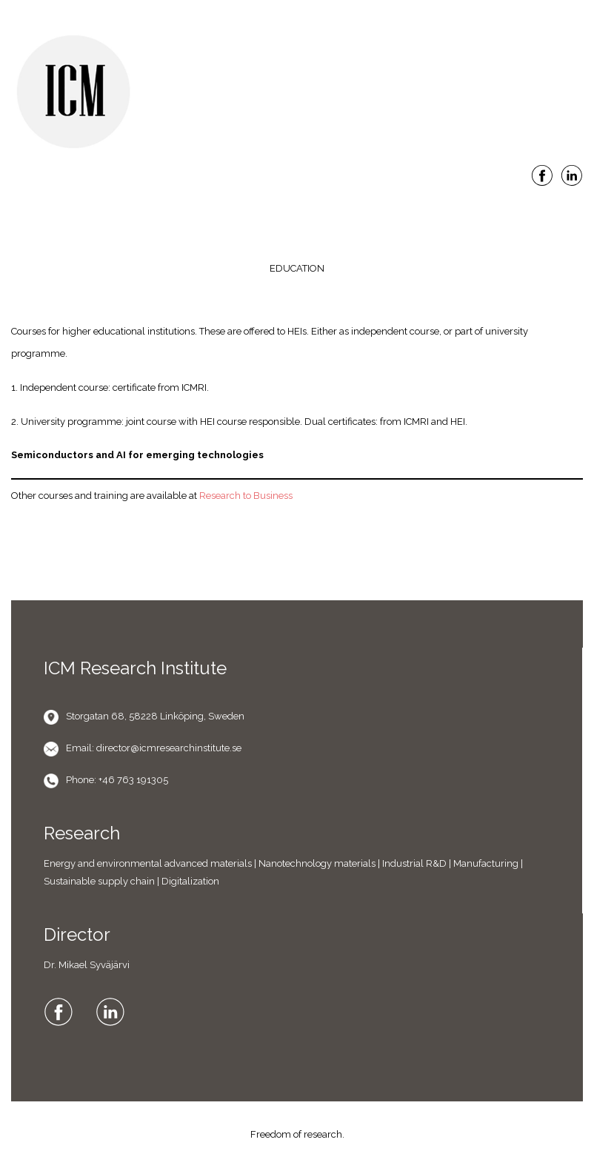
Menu (297, 209)
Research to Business (246, 495)
